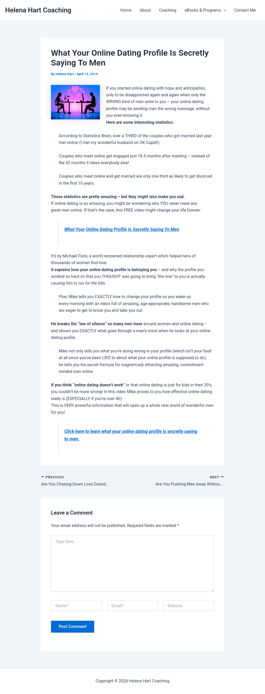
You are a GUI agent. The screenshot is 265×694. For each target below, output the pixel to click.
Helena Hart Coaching (38, 10)
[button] (223, 10)
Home (125, 10)
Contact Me (245, 10)
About (145, 10)
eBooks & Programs (205, 10)
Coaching (167, 10)
